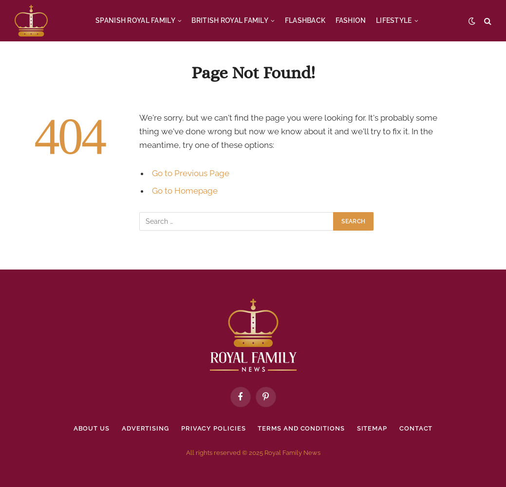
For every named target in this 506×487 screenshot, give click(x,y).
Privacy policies (213, 428)
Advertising (145, 428)
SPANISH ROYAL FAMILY (135, 20)
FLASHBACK (305, 20)
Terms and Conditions (301, 428)
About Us (92, 428)
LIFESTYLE (394, 20)
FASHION (351, 20)
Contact (415, 428)
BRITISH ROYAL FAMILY (229, 20)
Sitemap (372, 428)
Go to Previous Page (190, 173)
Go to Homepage (185, 191)
